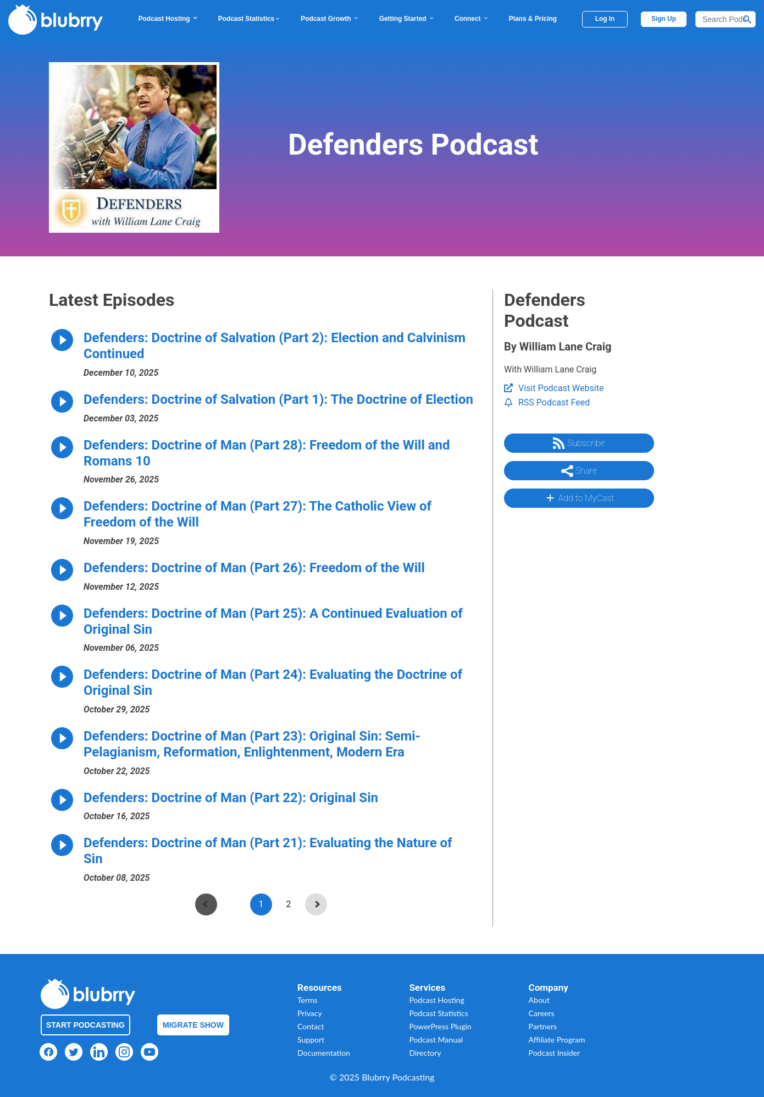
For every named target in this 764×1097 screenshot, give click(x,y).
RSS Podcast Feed (547, 402)
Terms (307, 1000)
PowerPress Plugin (440, 1026)
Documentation (323, 1052)
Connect (472, 19)
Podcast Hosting (168, 19)
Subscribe (579, 443)
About (539, 1000)
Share (579, 471)
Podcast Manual (436, 1039)
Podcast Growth (330, 19)
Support (310, 1039)
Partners (543, 1026)
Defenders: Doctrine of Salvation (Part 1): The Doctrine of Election (278, 399)
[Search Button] (747, 19)
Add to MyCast (579, 498)
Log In (605, 19)
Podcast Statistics (249, 19)
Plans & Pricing (533, 19)
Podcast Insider (554, 1052)
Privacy (309, 1013)
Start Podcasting (85, 1025)
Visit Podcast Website (554, 388)
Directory (425, 1052)
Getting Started (407, 19)
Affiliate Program (557, 1039)
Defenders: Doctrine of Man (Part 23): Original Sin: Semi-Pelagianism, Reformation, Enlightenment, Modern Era (252, 744)
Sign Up (663, 19)
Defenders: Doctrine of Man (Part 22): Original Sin (231, 797)
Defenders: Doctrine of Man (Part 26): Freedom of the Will (254, 567)
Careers (542, 1013)
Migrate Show (193, 1025)
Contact (310, 1026)
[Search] (725, 19)
